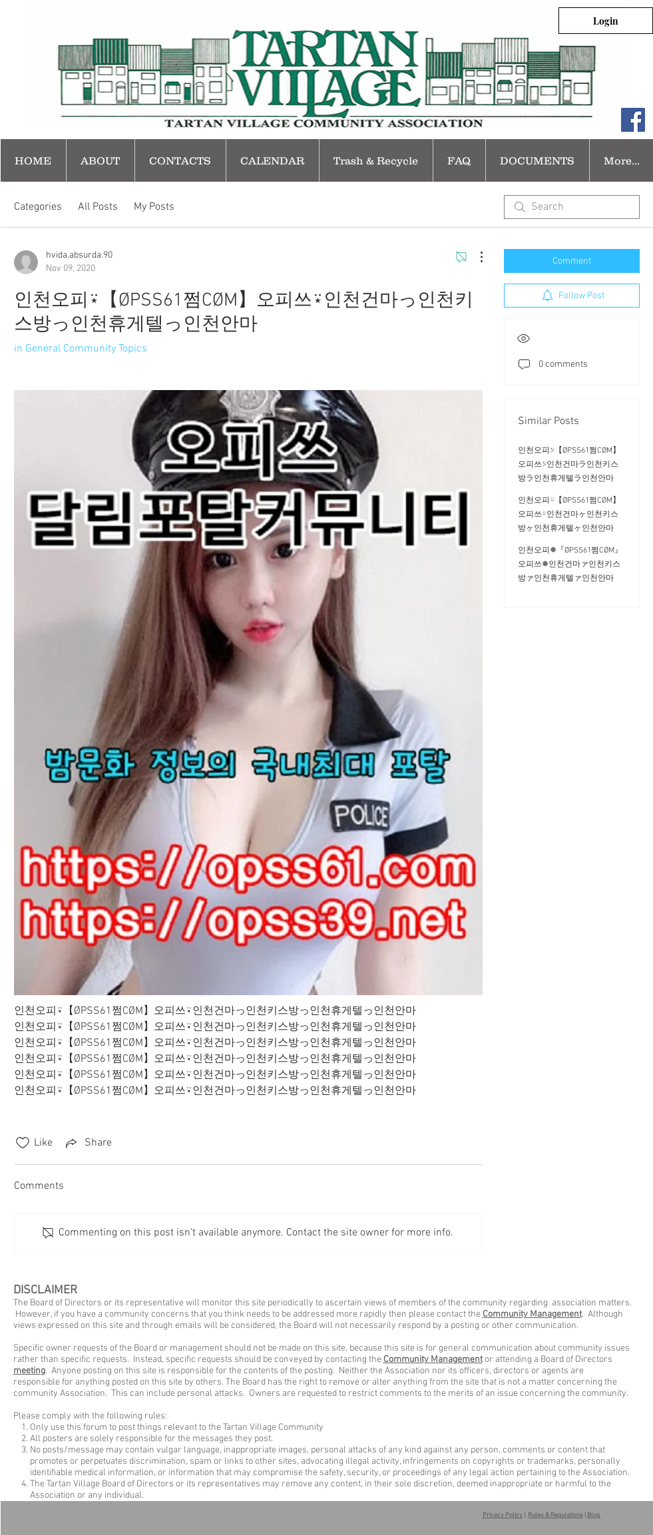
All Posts (98, 207)
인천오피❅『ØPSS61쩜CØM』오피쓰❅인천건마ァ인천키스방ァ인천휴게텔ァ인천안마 (570, 564)
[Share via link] (87, 1143)
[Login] (605, 20)
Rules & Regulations (555, 1515)
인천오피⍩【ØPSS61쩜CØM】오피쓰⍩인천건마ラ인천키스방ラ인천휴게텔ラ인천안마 (569, 464)
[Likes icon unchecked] (22, 1143)
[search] (572, 207)
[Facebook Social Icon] (633, 120)
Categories (38, 207)
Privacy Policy (503, 1515)
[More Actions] (475, 257)
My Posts (154, 207)
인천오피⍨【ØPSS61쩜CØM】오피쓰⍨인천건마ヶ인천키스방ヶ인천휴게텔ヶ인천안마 (569, 514)
